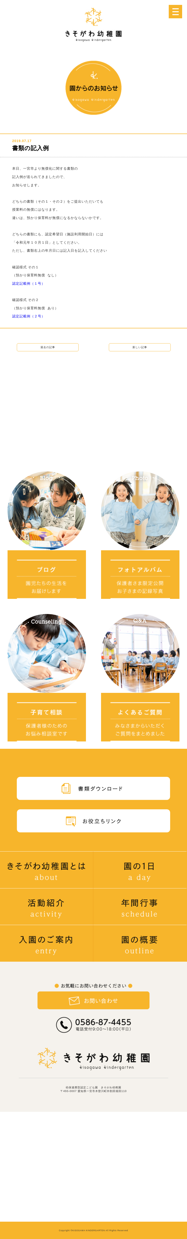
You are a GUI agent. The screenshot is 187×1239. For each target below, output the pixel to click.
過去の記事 (47, 347)
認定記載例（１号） (28, 283)
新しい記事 (139, 347)
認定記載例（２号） (28, 316)
